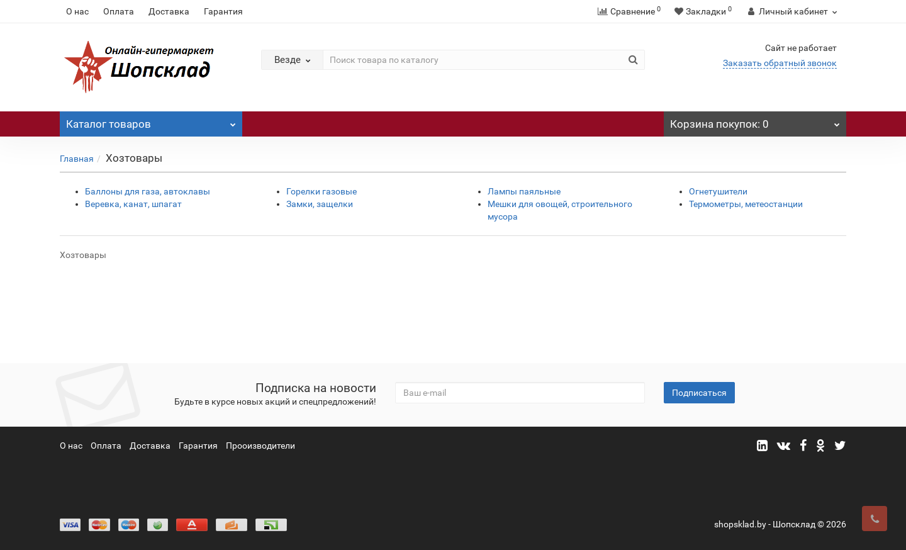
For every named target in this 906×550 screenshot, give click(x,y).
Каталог (151, 120)
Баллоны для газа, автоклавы (147, 191)
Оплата (118, 11)
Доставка (168, 11)
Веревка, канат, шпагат (133, 204)
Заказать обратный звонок (780, 63)
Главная (77, 159)
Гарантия (223, 11)
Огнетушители (718, 191)
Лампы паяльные (524, 191)
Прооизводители (260, 446)
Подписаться (699, 393)
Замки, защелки (319, 204)
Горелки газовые (321, 191)
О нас (77, 11)
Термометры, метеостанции (746, 204)
